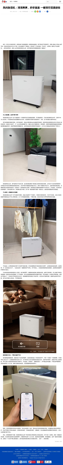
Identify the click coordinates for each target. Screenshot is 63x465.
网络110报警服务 (17, 451)
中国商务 (15, 1)
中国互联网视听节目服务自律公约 (7, 451)
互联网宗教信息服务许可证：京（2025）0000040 (39, 455)
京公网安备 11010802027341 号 (44, 453)
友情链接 (46, 449)
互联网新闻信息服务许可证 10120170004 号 (30, 453)
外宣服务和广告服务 (23, 449)
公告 (39, 449)
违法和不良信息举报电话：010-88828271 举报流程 (51, 451)
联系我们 (34, 449)
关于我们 (16, 449)
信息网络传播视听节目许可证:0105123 (22, 455)
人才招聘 (30, 449)
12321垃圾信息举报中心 (26, 451)
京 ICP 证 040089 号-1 (17, 453)
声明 (42, 449)
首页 (11, 1)
